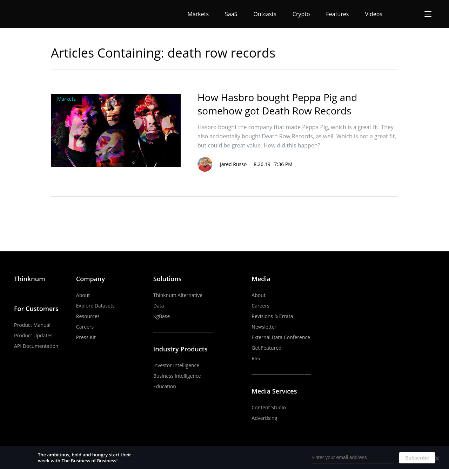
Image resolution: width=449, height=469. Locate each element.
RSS (256, 358)
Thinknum (29, 279)
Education (164, 386)
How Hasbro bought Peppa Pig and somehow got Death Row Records (277, 104)
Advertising (264, 418)
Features (337, 14)
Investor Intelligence (176, 365)
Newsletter (264, 326)
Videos (373, 14)
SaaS (231, 14)
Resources (88, 316)
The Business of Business (40, 14)
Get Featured (266, 347)
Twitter (430, 279)
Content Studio (269, 407)
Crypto (301, 14)
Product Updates (33, 335)
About (83, 295)
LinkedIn (414, 279)
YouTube (398, 279)
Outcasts (264, 14)
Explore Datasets (95, 305)
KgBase (161, 316)
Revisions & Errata (272, 316)
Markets (198, 14)
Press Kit (86, 337)
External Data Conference (281, 337)
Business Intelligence (177, 375)
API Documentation (36, 346)
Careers (85, 326)
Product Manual (32, 325)
